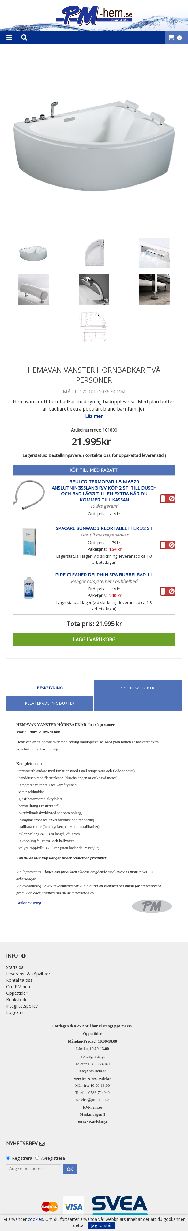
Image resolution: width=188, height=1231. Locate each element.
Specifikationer (138, 688)
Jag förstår (101, 1225)
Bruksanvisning (28, 902)
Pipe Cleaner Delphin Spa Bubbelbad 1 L (104, 574)
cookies (35, 1219)
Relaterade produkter (50, 703)
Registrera (22, 1158)
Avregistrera (53, 1158)
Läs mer (94, 416)
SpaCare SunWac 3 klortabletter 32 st (104, 528)
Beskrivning (50, 688)
